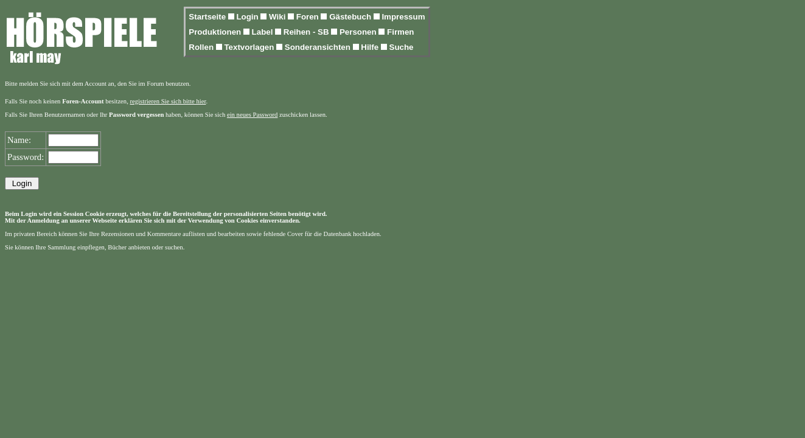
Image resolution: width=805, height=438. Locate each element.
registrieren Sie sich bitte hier (168, 101)
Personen (359, 31)
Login (248, 16)
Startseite (208, 16)
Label (264, 31)
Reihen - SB (308, 31)
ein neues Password (252, 114)
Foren (308, 16)
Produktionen (216, 31)
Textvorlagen (250, 47)
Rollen (202, 47)
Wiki (278, 16)
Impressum (403, 16)
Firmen (400, 31)
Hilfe (371, 47)
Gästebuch (351, 16)
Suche (401, 47)
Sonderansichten (319, 47)
